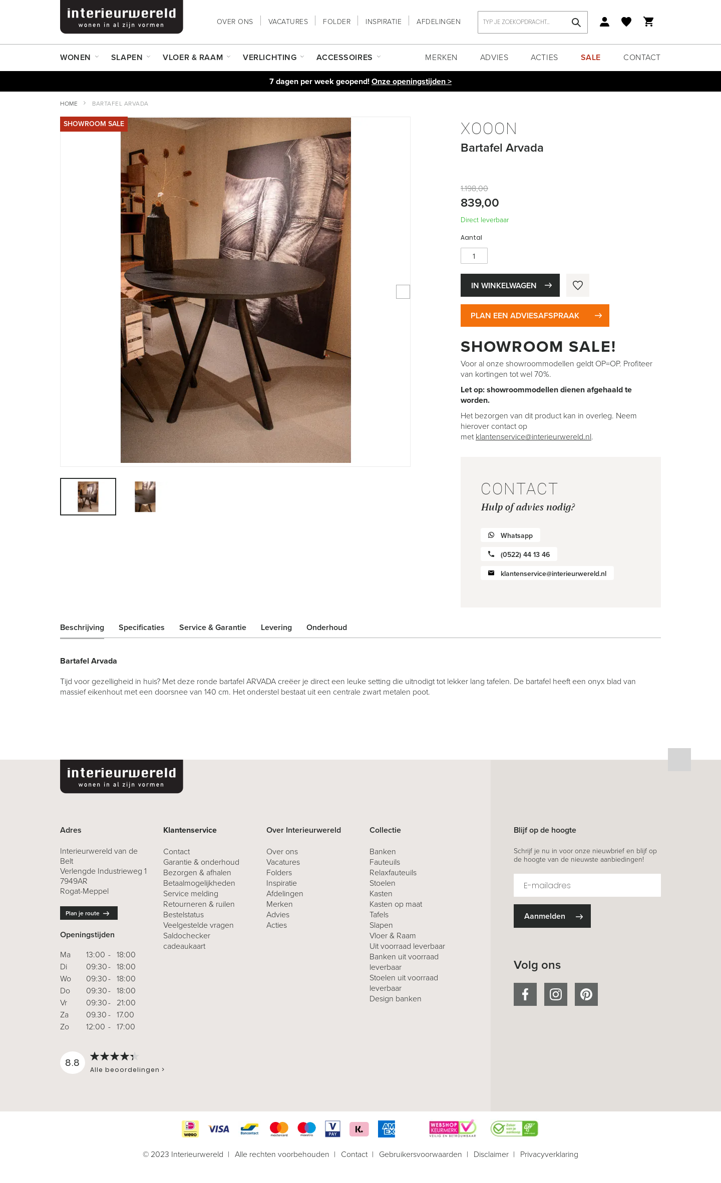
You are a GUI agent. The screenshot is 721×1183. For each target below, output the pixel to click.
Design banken (396, 998)
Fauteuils (385, 862)
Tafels (379, 914)
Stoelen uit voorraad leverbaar (404, 983)
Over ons (235, 22)
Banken (383, 851)
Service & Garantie (212, 627)
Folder (336, 22)
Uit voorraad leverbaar (407, 946)
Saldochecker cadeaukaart (186, 941)
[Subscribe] (552, 916)
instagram (555, 994)
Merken (441, 57)
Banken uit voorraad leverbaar (404, 962)
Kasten (381, 893)
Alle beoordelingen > (127, 1069)
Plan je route (83, 913)
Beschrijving (82, 627)
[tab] (89, 628)
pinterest (586, 994)
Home (69, 103)
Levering (276, 627)
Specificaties (142, 627)
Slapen (381, 925)
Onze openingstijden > (412, 81)
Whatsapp (517, 535)
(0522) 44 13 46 (525, 554)
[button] (145, 496)
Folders (279, 872)
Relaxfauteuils (393, 872)
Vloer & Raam (393, 935)
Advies (494, 57)
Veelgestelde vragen (198, 925)
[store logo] (121, 17)
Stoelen (383, 883)
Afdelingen (439, 22)
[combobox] (533, 22)
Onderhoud (326, 627)
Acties (544, 57)
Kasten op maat (396, 904)
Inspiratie (384, 22)
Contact (642, 57)
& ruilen (199, 904)
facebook (525, 994)
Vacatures (288, 22)
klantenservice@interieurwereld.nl (533, 436)
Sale (591, 57)
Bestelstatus (183, 914)
